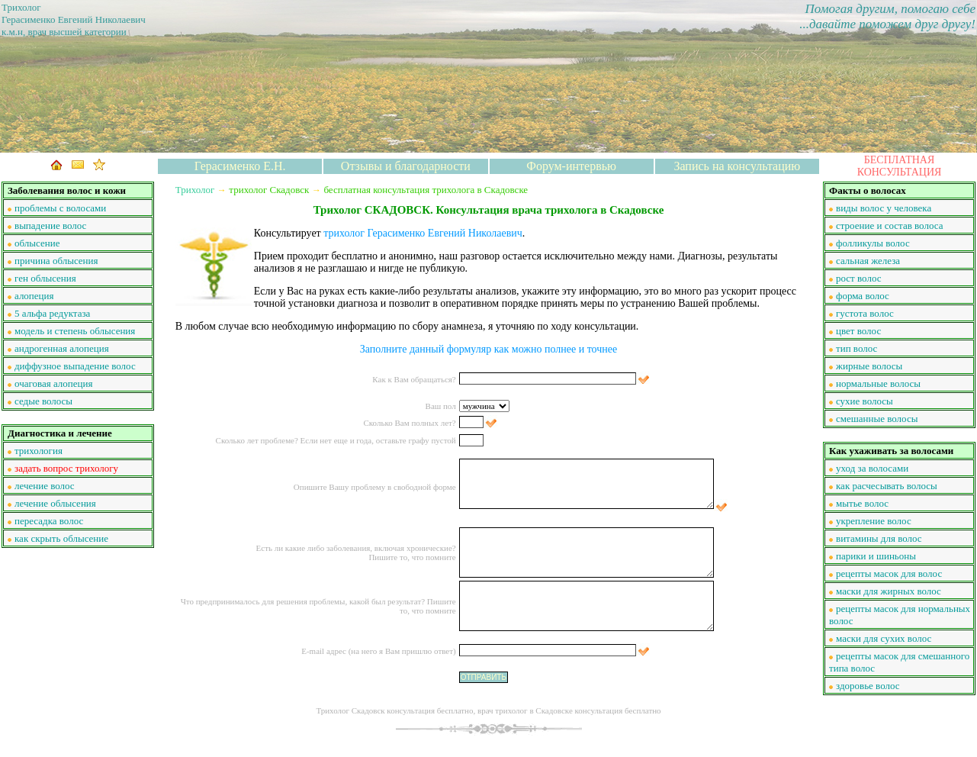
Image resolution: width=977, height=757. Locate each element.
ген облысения (45, 278)
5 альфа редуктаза (52, 313)
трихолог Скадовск (269, 189)
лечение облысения (55, 503)
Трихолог (195, 189)
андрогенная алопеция (61, 348)
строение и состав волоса (889, 225)
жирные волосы (869, 366)
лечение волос (44, 485)
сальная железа (868, 260)
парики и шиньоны (876, 556)
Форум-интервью (571, 165)
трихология (38, 450)
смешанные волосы (877, 418)
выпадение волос (50, 225)
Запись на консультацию (736, 165)
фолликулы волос (873, 243)
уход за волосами (872, 468)
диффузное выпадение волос (75, 366)
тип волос (856, 348)
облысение (36, 243)
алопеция (34, 295)
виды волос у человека (883, 208)
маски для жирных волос (888, 591)
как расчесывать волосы (886, 485)
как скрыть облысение (61, 538)
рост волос (858, 278)
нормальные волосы (878, 383)
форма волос (862, 295)
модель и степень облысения (74, 331)
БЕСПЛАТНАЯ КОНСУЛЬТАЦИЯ (899, 166)
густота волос (865, 313)
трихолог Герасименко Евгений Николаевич (422, 233)
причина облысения (56, 260)
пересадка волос (48, 521)
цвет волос (858, 331)
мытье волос (862, 503)
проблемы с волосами (60, 208)
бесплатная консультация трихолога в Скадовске (425, 189)
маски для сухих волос (883, 638)
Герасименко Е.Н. (240, 165)
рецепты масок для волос (889, 573)
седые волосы (43, 401)
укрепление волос (873, 521)
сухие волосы (864, 401)
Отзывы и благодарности (406, 165)
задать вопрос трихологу (66, 468)
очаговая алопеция (53, 383)
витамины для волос (879, 538)
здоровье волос (868, 685)
